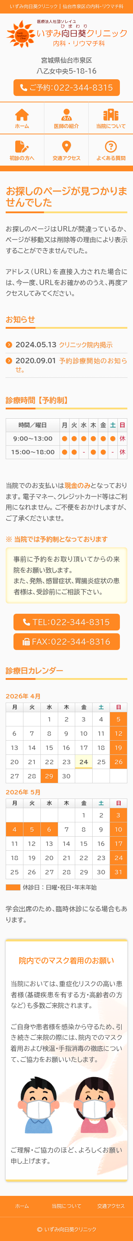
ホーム (22, 126)
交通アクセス (66, 158)
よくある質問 (111, 158)
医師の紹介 (66, 126)
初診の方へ (22, 158)
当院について (111, 126)
